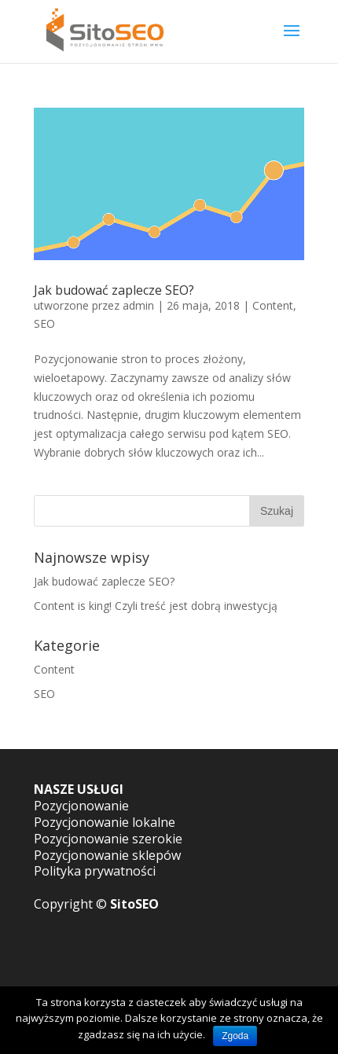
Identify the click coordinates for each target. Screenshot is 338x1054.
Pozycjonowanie (81, 805)
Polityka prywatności (95, 871)
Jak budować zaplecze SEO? (114, 290)
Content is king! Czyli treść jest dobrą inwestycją (155, 605)
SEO (44, 323)
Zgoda (235, 1035)
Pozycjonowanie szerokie (108, 838)
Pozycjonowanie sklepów (107, 855)
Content (272, 305)
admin (138, 305)
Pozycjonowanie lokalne (104, 822)
